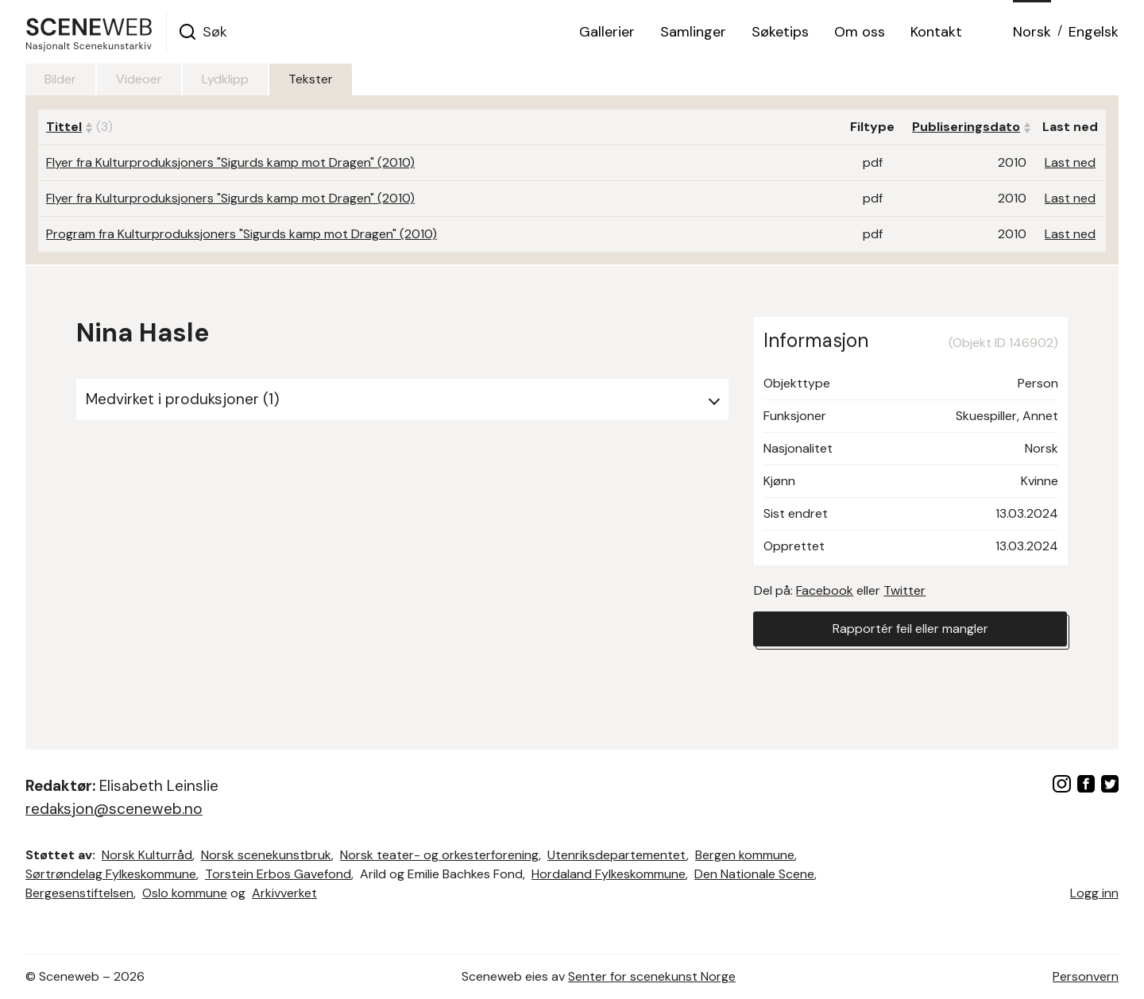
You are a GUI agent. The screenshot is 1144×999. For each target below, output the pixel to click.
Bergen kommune (744, 855)
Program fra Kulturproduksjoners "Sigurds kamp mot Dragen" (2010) (241, 234)
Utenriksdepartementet (616, 855)
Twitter (904, 590)
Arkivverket (284, 893)
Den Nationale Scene (754, 874)
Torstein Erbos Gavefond (278, 874)
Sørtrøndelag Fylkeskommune (110, 874)
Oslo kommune (184, 893)
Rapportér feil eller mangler (910, 628)
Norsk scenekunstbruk (266, 855)
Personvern (1086, 976)
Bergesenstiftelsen (79, 893)
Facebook (824, 590)
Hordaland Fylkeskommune (608, 874)
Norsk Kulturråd (147, 855)
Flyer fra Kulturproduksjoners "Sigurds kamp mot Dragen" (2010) (230, 162)
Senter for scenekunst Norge (652, 976)
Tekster (310, 79)
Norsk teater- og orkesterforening (439, 855)
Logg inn (1094, 893)
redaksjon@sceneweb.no (114, 809)
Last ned (1070, 162)
